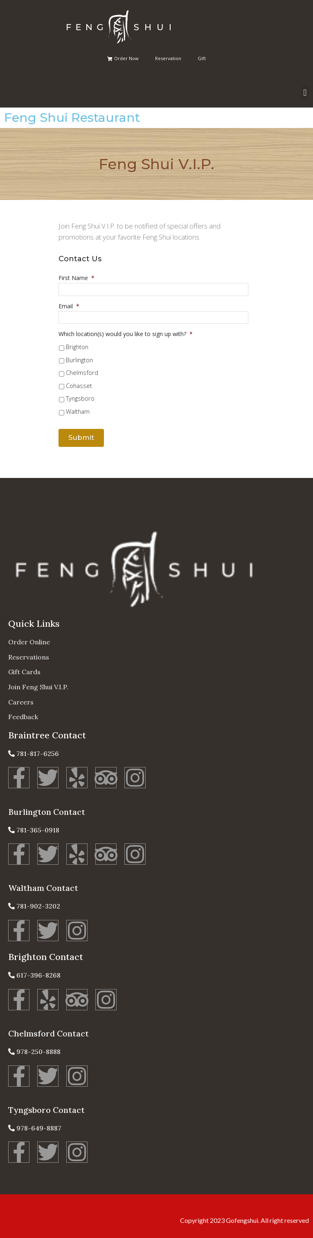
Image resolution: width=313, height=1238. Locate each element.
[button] (305, 92)
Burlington (79, 360)
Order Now (123, 58)
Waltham (78, 411)
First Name (77, 278)
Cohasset (79, 385)
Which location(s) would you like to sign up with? (126, 334)
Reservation (168, 58)
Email (69, 306)
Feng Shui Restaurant (72, 117)
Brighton (77, 347)
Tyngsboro (80, 398)
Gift (202, 58)
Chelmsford (82, 372)
